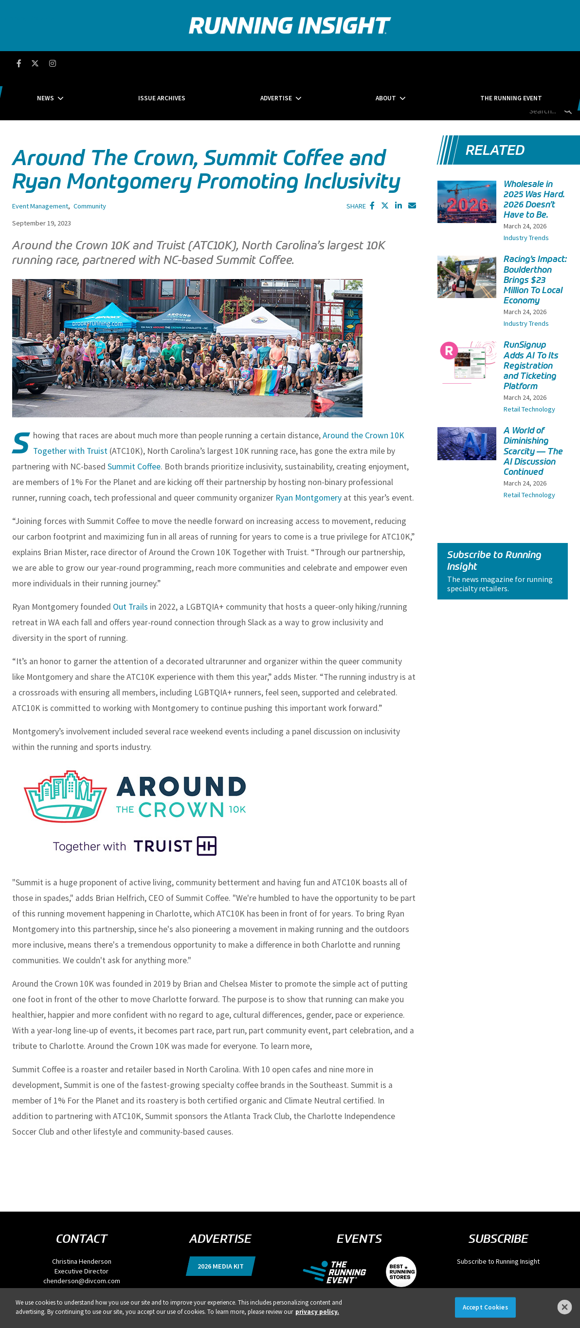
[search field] (525, 63)
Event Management (40, 161)
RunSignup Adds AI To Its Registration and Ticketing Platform (531, 321)
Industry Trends (526, 193)
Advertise (276, 63)
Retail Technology (529, 364)
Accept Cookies (485, 1307)
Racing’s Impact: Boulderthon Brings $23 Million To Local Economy (535, 235)
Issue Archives (196, 63)
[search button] (567, 63)
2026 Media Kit (221, 1221)
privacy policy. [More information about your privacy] (317, 1312)
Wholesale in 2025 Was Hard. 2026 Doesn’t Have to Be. (534, 155)
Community (89, 161)
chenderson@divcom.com (81, 1236)
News (115, 63)
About (351, 63)
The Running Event (441, 63)
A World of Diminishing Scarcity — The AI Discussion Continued (533, 407)
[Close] (565, 1307)
